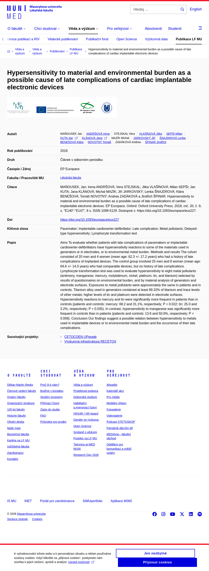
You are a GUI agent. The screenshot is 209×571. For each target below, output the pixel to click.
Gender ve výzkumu (86, 419)
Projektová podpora (85, 391)
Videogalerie (114, 415)
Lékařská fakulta (70, 177)
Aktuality (112, 384)
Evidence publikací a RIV (21, 39)
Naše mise (14, 428)
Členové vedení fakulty (21, 391)
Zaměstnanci (15, 452)
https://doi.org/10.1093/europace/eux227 (89, 219)
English (196, 9)
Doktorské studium (85, 397)
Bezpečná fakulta (18, 434)
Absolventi (153, 29)
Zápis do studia (50, 409)
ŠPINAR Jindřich (155, 142)
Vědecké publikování (63, 39)
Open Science (127, 39)
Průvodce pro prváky (53, 421)
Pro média (113, 397)
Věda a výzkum (84, 373)
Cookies (37, 519)
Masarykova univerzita (31, 513)
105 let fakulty (16, 409)
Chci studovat (50, 373)
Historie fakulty (16, 415)
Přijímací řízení (49, 403)
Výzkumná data (156, 39)
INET (28, 501)
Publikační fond (97, 39)
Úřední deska (15, 421)
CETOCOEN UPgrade (80, 337)
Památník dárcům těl (120, 428)
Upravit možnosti (81, 564)
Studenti (174, 29)
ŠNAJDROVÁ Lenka (173, 138)
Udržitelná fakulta (18, 446)
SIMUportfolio (92, 501)
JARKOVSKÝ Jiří (144, 138)
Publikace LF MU (189, 39)
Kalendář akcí (115, 391)
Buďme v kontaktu (51, 391)
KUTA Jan (69, 138)
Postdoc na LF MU (85, 438)
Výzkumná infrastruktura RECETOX (90, 341)
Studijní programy (51, 397)
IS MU (11, 501)
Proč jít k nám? (49, 384)
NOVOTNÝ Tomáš (99, 142)
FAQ (43, 415)
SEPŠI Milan (174, 133)
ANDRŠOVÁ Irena (98, 133)
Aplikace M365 (121, 501)
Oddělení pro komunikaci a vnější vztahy (119, 448)
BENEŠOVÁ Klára (72, 142)
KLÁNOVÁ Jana (94, 138)
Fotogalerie (114, 409)
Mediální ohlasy (116, 403)
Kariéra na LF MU (18, 440)
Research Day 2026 (86, 455)
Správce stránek (17, 519)
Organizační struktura (20, 403)
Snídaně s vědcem (85, 432)
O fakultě (19, 375)
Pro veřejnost (118, 373)
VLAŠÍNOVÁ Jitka (150, 133)
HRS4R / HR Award (85, 413)
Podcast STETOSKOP (121, 421)
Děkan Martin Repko (20, 384)
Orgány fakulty (16, 397)
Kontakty (12, 459)
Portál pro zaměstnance (57, 501)
